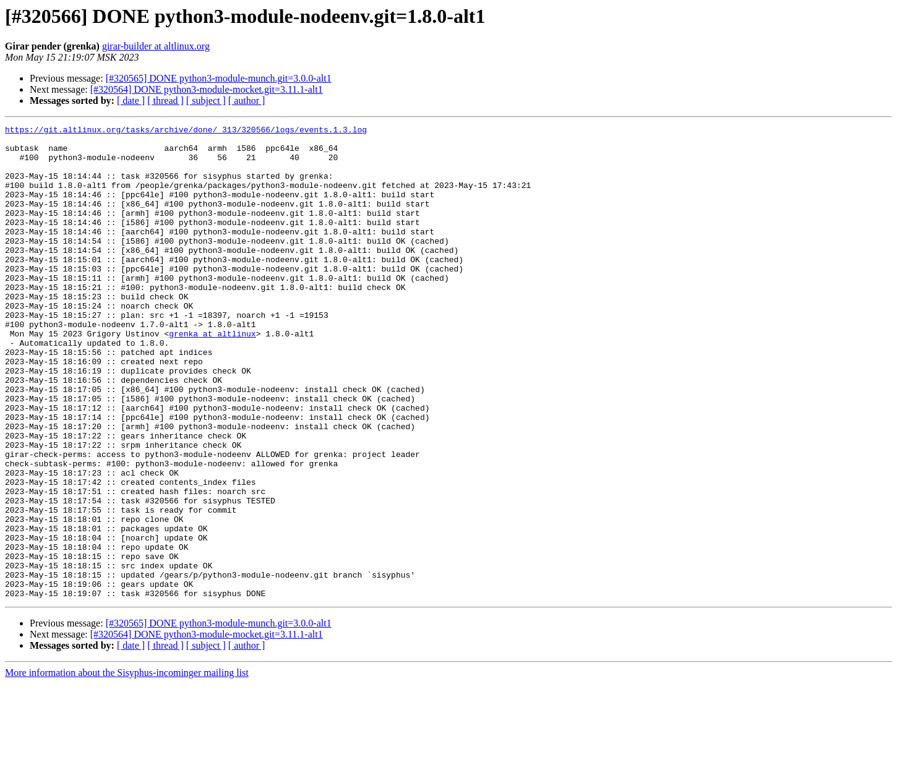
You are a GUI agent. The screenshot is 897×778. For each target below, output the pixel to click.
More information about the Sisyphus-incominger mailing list (127, 767)
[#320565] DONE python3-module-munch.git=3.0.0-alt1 (219, 78)
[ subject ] (206, 100)
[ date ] (131, 100)
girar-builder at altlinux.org (156, 46)
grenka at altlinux (212, 376)
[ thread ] (165, 100)
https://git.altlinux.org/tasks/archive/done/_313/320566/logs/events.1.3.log (186, 131)
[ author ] (246, 100)
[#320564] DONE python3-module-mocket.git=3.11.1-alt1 (206, 89)
